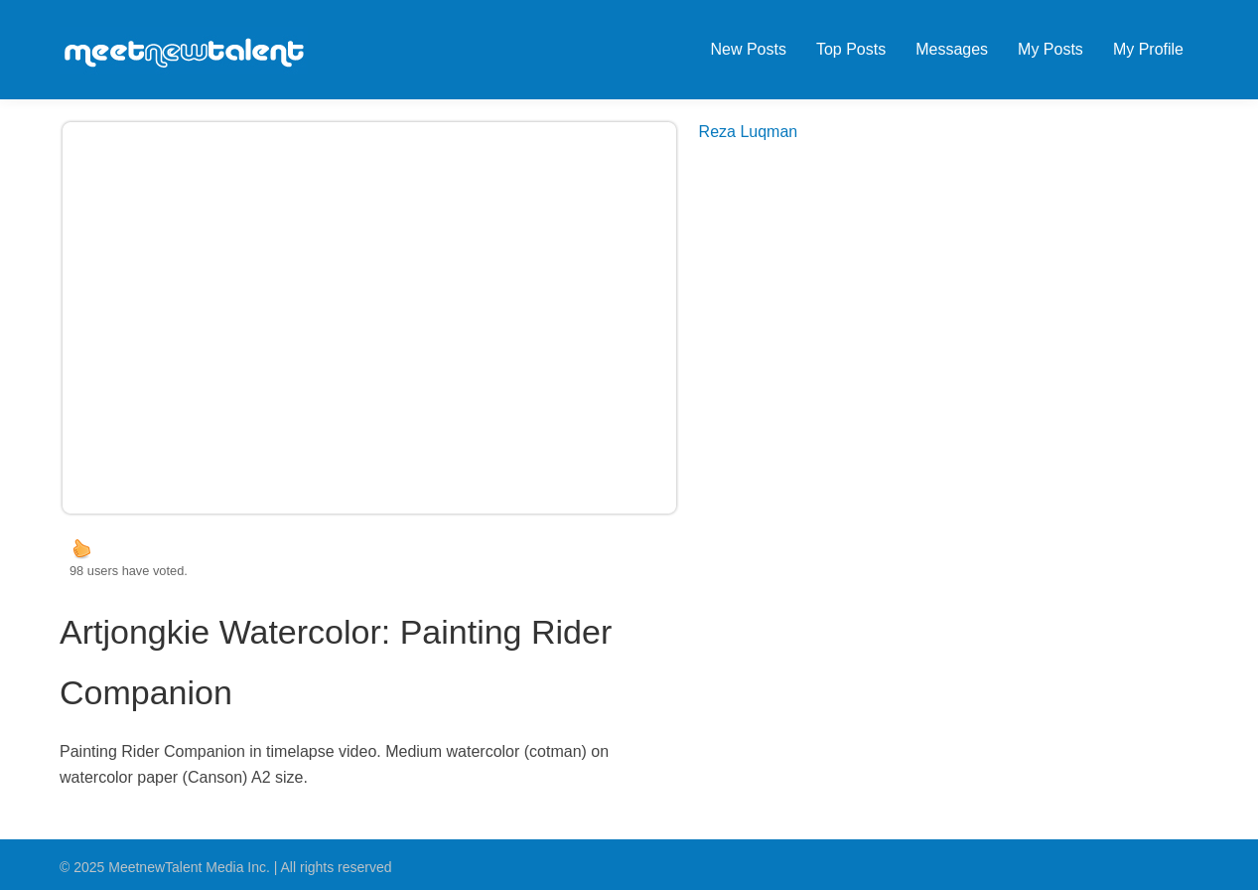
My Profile (1148, 49)
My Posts (1050, 49)
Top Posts (851, 49)
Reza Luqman (748, 131)
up (81, 548)
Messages (951, 49)
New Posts (747, 49)
